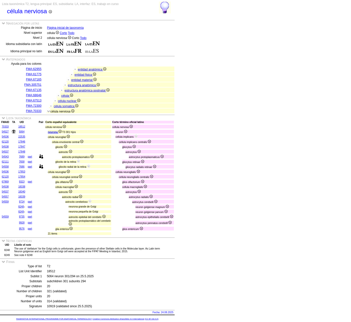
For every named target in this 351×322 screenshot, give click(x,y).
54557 (5, 196)
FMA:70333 (33, 111)
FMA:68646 (33, 95)
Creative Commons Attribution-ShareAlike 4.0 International (118, 319)
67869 (5, 181)
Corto (63, 33)
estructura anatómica (84, 85)
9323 (21, 181)
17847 (21, 146)
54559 (5, 201)
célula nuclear (69, 101)
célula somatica (66, 106)
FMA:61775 (33, 74)
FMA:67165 (33, 79)
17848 (21, 151)
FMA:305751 (32, 84)
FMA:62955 (33, 69)
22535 (21, 136)
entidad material (84, 80)
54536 (5, 136)
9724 (21, 201)
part (30, 156)
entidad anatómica (92, 69)
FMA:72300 (33, 106)
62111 (5, 161)
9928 (21, 222)
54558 (5, 166)
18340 (21, 191)
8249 (21, 211)
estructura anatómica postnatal (87, 90)
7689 (21, 156)
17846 (21, 141)
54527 (5, 131)
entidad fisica (85, 74)
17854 (21, 176)
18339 (21, 196)
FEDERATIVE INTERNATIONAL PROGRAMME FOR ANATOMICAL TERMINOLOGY (54, 319)
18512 (21, 126)
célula (67, 96)
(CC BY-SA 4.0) (151, 319)
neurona (55, 132)
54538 (5, 146)
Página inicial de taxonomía (65, 28)
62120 (5, 141)
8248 (21, 206)
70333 (5, 126)
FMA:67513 (33, 100)
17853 (21, 171)
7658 (21, 161)
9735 (21, 216)
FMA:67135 (33, 90)
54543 (5, 156)
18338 (21, 186)
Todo (71, 33)
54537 (5, 151)
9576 (21, 228)
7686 (21, 166)
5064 (21, 131)
